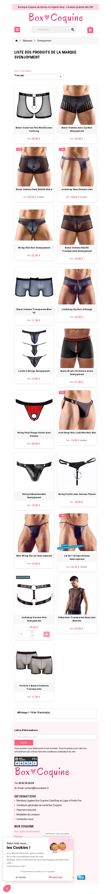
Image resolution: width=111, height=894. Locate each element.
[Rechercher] (55, 29)
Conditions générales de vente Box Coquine (39, 807)
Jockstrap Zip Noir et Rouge (77, 310)
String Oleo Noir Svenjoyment (34, 248)
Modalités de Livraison (28, 816)
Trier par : (19, 75)
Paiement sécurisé (26, 811)
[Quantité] (24, 636)
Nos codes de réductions (27, 833)
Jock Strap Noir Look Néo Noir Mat (77, 433)
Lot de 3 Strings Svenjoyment (34, 372)
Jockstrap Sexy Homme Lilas (77, 189)
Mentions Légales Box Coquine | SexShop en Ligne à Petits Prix (48, 802)
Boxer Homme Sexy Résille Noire (34, 189)
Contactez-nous (24, 821)
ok (24, 744)
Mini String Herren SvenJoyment (34, 557)
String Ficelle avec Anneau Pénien (77, 495)
